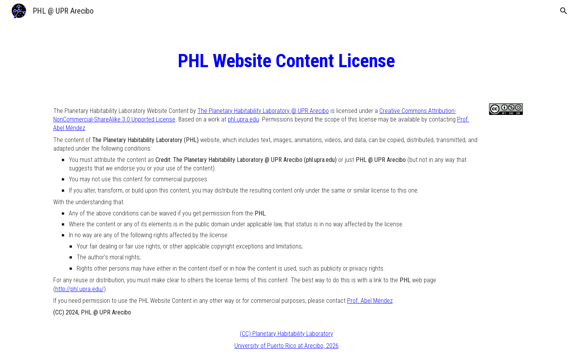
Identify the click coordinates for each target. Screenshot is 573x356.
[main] (286, 61)
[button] (563, 11)
